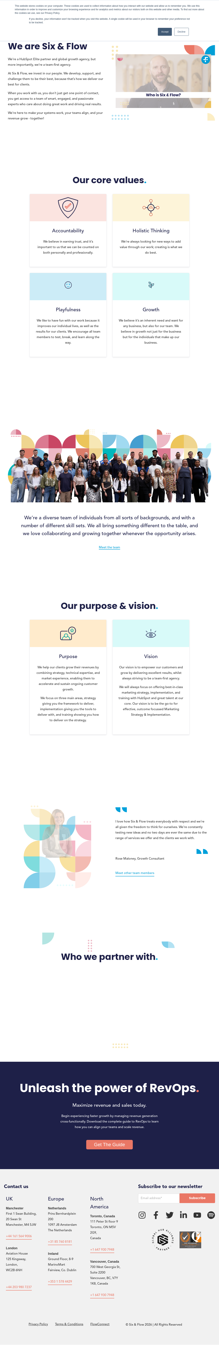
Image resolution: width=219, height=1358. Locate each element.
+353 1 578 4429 (60, 1281)
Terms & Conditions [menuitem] (69, 1324)
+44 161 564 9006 (19, 1236)
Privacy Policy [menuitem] (38, 1324)
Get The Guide (109, 1144)
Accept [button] (164, 31)
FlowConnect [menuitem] (100, 1324)
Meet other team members (134, 873)
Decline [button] (181, 31)
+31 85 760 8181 (60, 1242)
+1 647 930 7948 (102, 1249)
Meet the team (109, 547)
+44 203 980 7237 (19, 1287)
